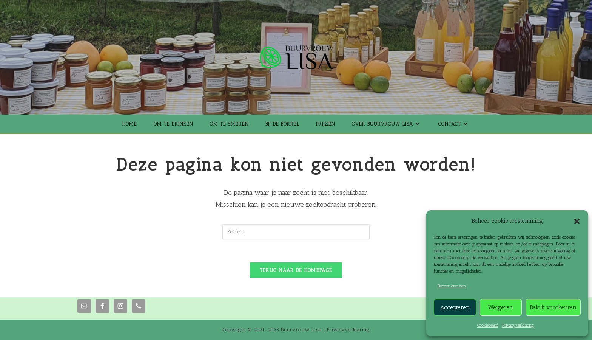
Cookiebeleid (487, 325)
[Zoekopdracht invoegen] (296, 231)
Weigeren (500, 307)
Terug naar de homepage (296, 270)
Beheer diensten (452, 286)
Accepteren (455, 307)
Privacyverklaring (518, 325)
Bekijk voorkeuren (553, 307)
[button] (577, 221)
